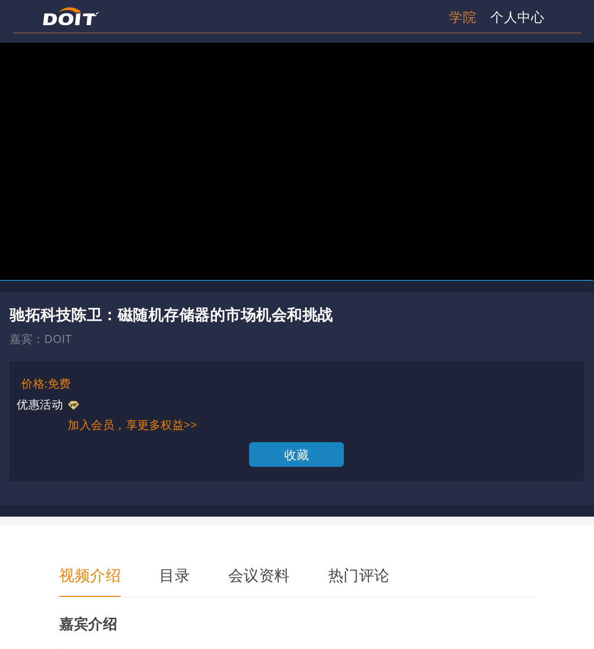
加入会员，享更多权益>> (132, 424)
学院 (462, 17)
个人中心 (517, 17)
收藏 (296, 454)
